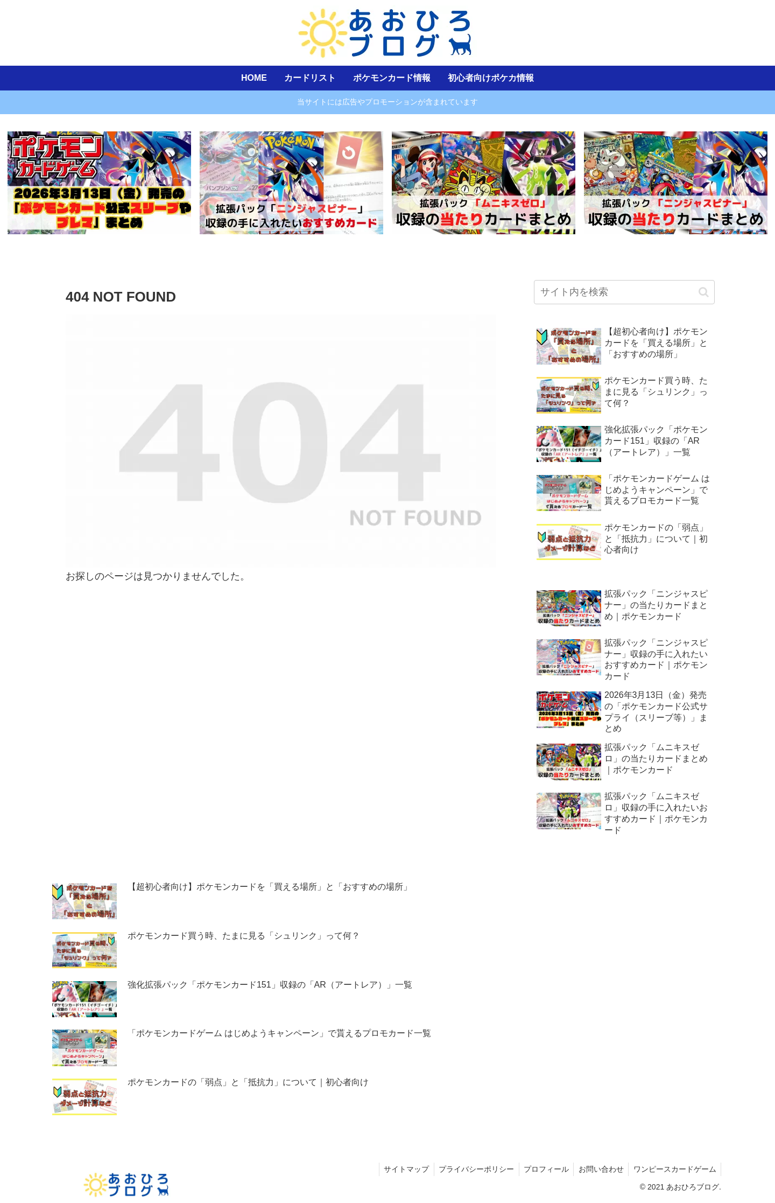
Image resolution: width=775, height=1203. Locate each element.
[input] (624, 293)
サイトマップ (398, 1169)
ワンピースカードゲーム (673, 1169)
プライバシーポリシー (470, 1169)
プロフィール (542, 1169)
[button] (703, 292)
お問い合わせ (598, 1169)
